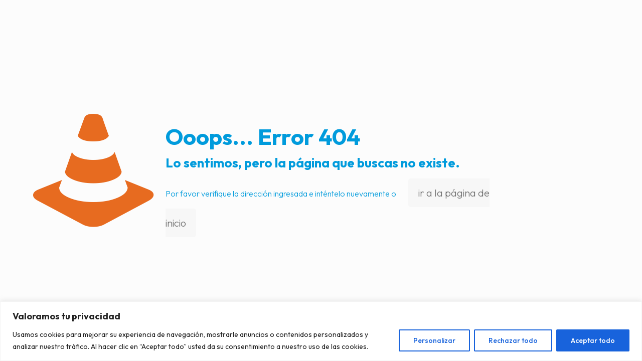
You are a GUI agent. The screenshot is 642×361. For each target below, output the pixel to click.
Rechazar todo (513, 340)
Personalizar (434, 340)
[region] (321, 331)
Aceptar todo (593, 340)
